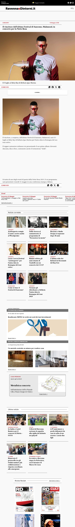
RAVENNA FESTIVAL (13, 427)
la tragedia (53, 427)
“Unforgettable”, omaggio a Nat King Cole (10, 198)
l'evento (31, 256)
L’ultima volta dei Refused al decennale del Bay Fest (58, 261)
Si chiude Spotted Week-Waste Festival (53, 198)
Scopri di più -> (12, 338)
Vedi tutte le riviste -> (54, 480)
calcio (31, 427)
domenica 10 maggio (7, 196)
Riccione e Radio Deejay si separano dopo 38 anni (57, 234)
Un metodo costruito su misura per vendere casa (26, 348)
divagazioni (11, 286)
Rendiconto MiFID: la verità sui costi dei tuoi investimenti (29, 317)
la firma (10, 456)
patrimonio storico (35, 456)
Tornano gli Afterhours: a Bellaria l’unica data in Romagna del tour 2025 (37, 292)
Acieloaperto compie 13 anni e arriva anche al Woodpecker (16, 234)
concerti (10, 229)
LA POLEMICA (53, 229)
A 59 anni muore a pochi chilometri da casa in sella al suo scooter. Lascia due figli (57, 433)
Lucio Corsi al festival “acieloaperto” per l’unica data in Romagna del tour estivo (16, 263)
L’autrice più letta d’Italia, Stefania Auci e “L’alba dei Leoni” (32, 199)
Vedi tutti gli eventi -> (6, 203)
